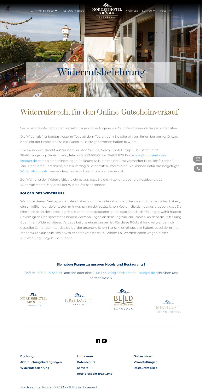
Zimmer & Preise (42, 10)
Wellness (132, 10)
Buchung (27, 356)
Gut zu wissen (143, 356)
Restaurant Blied (73, 10)
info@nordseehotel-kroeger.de (131, 273)
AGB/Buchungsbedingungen (41, 362)
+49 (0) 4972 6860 (49, 273)
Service (147, 10)
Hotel (163, 10)
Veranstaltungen (146, 362)
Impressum (85, 356)
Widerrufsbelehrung (34, 368)
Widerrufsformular (34, 171)
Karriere (82, 368)
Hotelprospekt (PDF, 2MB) (95, 373)
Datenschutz (86, 362)
